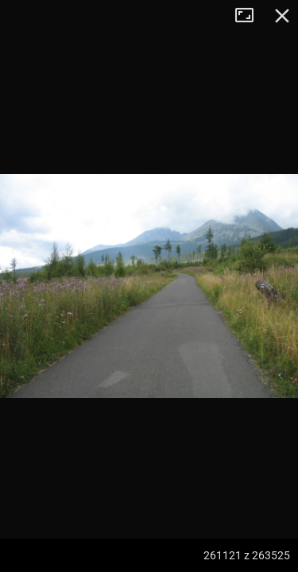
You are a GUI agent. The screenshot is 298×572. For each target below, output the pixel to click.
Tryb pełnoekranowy (250, 16)
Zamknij (282, 16)
